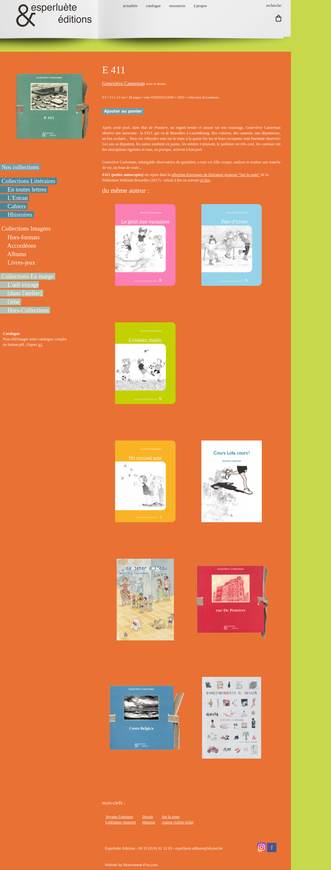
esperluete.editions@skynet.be (198, 848)
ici (40, 344)
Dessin (147, 816)
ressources (177, 6)
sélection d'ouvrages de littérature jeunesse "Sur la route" (215, 174)
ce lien (205, 180)
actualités (130, 6)
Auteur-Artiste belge (178, 822)
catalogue (153, 6)
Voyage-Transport (119, 816)
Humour (148, 822)
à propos (200, 6)
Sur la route (171, 816)
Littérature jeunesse (120, 822)
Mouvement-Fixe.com (140, 865)
